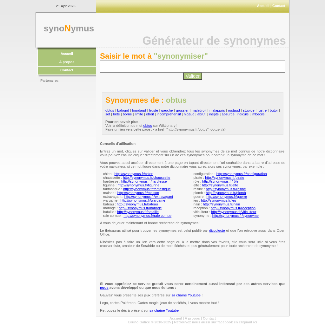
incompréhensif (169, 114)
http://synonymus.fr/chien (133, 174)
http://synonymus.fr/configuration (241, 174)
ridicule (243, 114)
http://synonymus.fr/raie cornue (147, 215)
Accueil (263, 6)
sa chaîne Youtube (186, 295)
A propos (67, 62)
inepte (214, 114)
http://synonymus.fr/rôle (220, 181)
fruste (153, 110)
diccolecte (217, 230)
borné (127, 114)
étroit (150, 114)
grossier (182, 110)
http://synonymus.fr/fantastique (147, 189)
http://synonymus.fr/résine (226, 189)
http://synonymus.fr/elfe (220, 185)
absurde (228, 114)
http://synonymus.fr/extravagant (148, 196)
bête (116, 114)
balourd (123, 110)
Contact (278, 6)
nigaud (189, 114)
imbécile (258, 114)
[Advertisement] (65, 181)
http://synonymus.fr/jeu (218, 200)
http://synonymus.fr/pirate (224, 177)
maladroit (199, 110)
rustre (262, 110)
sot (107, 114)
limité (139, 114)
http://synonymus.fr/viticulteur (233, 212)
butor (274, 110)
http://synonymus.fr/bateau (137, 204)
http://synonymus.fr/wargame (142, 200)
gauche (167, 110)
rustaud (234, 110)
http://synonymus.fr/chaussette (146, 177)
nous (104, 287)
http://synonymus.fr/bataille (138, 212)
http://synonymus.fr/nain (221, 204)
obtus (109, 110)
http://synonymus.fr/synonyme (235, 215)
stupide (249, 110)
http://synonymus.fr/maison (138, 193)
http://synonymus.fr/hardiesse (144, 181)
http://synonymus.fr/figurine (138, 185)
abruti (201, 114)
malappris (217, 110)
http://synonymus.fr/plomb (226, 193)
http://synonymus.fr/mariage (140, 208)
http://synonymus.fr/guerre (226, 196)
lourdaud (139, 110)
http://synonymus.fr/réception (233, 208)
